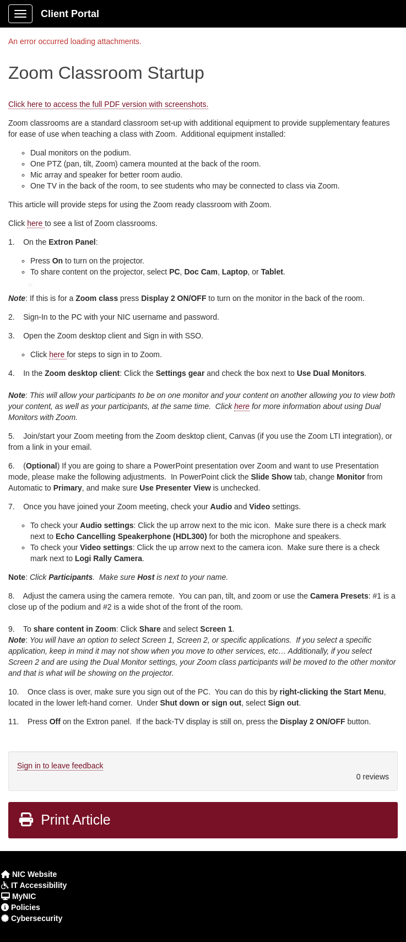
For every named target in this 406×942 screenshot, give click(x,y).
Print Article (64, 819)
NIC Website (33, 874)
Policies (24, 907)
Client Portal (70, 13)
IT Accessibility (38, 885)
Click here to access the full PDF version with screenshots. (108, 104)
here (36, 223)
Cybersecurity (35, 918)
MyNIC (23, 896)
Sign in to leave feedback (60, 765)
